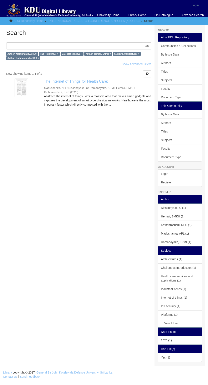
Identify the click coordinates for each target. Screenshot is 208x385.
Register (166, 182)
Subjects (166, 80)
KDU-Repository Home (28, 21)
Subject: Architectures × (126, 54)
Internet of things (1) (174, 297)
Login (164, 173)
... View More (169, 323)
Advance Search (193, 15)
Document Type (171, 97)
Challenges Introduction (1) (178, 267)
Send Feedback (30, 376)
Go (147, 46)
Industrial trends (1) (173, 289)
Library (7, 372)
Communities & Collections (178, 46)
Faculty (165, 88)
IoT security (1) (170, 306)
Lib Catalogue (163, 15)
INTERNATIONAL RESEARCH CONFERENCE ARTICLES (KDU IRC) (94, 21)
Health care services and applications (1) (177, 278)
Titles (164, 71)
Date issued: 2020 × (72, 54)
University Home (108, 15)
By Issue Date (170, 54)
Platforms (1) (169, 314)
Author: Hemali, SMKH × (98, 54)
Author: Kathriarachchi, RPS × (23, 58)
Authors (166, 63)
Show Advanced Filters (136, 64)
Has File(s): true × (49, 54)
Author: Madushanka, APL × (22, 54)
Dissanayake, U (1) (173, 208)
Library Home (137, 15)
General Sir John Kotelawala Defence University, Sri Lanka (74, 372)
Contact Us (10, 376)
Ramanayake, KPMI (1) (176, 242)
